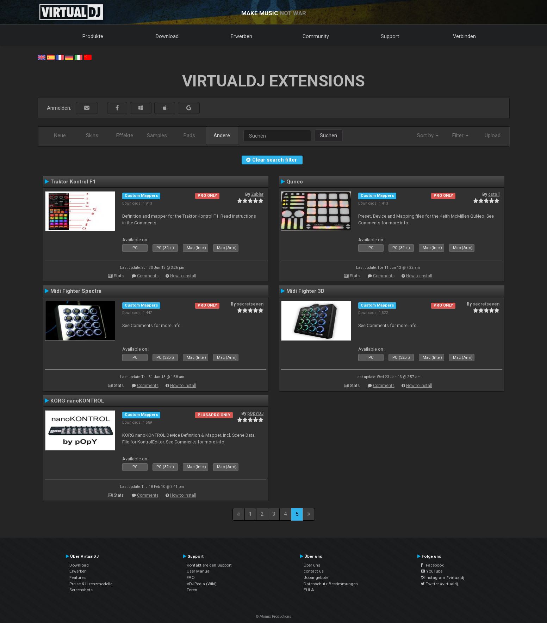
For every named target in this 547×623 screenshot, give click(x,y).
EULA (309, 589)
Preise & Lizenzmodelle (90, 583)
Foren (192, 589)
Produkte (92, 36)
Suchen (328, 135)
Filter (460, 135)
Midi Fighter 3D (305, 291)
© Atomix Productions (273, 616)
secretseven (250, 304)
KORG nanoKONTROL (77, 401)
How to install (183, 275)
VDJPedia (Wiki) (202, 583)
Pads (189, 135)
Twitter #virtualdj (439, 583)
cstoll (493, 194)
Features (77, 577)
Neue (60, 135)
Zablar (257, 194)
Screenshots (81, 589)
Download (167, 36)
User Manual (199, 571)
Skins (92, 135)
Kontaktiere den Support (209, 565)
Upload (493, 135)
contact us (314, 571)
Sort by (428, 135)
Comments (147, 275)
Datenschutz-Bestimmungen (331, 583)
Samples (157, 135)
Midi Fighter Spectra (75, 291)
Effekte (124, 135)
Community (316, 36)
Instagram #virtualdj (442, 577)
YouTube (431, 571)
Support (390, 36)
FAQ (191, 577)
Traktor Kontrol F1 (73, 182)
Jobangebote (316, 577)
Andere (221, 135)
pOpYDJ (255, 413)
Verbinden (464, 36)
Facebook (432, 565)
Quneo (294, 182)
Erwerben (241, 36)
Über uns (312, 565)
